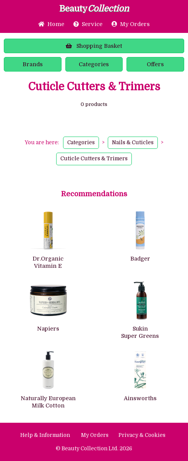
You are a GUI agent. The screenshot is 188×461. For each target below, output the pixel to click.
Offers (155, 64)
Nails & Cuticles (133, 142)
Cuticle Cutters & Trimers (94, 158)
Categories (94, 64)
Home (51, 24)
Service (87, 24)
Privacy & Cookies (141, 435)
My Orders (131, 24)
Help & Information (45, 435)
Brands (33, 64)
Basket (94, 46)
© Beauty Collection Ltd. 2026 (94, 448)
